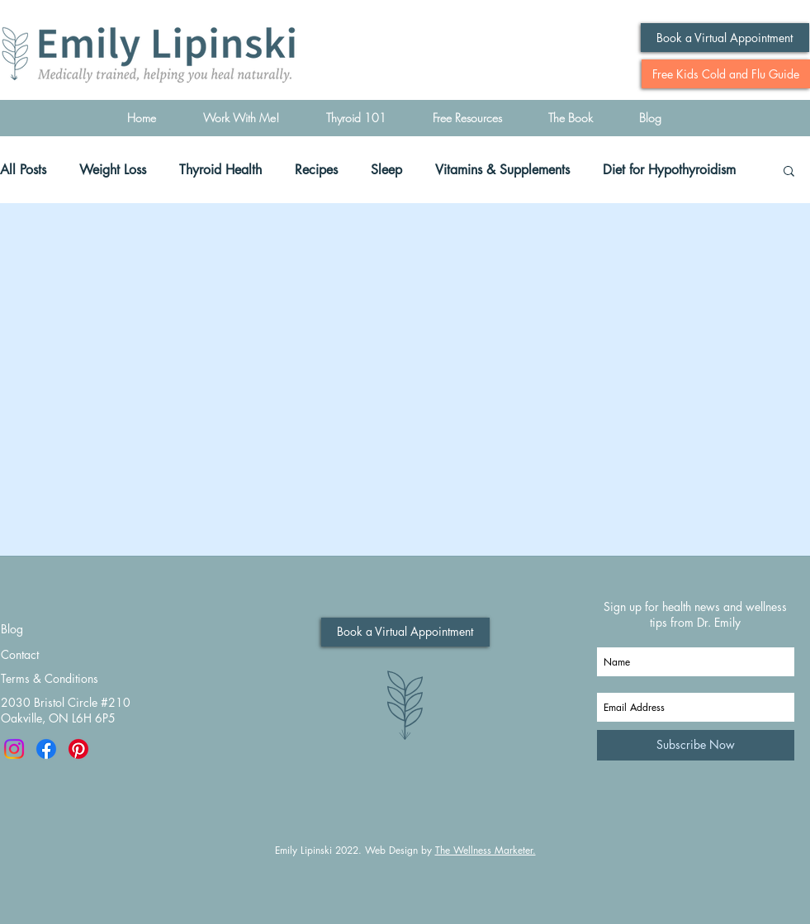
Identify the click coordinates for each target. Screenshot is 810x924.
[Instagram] (14, 749)
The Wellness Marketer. (485, 850)
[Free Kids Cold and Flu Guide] (726, 73)
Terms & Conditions (49, 678)
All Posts (23, 170)
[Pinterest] (78, 749)
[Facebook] (46, 749)
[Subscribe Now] (695, 745)
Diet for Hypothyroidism (669, 170)
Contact (20, 654)
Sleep (386, 170)
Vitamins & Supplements (502, 170)
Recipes (316, 170)
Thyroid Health (220, 170)
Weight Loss (112, 170)
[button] (789, 172)
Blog (12, 629)
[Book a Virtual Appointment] (725, 37)
